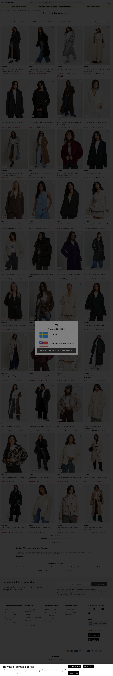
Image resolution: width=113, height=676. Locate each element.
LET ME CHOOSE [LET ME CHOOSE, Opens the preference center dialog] (74, 666)
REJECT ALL (88, 666)
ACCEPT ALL (73, 673)
